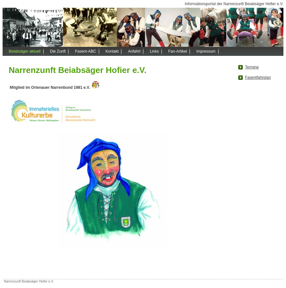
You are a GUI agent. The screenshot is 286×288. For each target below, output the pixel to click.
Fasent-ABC (85, 51)
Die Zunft (58, 51)
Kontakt (112, 51)
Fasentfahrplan (258, 77)
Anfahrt (134, 51)
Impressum (205, 51)
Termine (252, 67)
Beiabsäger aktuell (25, 51)
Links (154, 51)
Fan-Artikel (177, 51)
